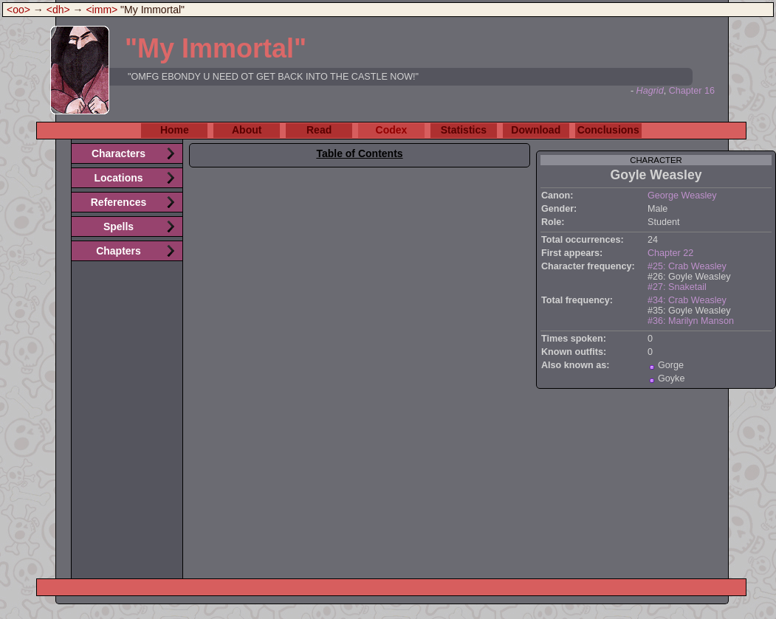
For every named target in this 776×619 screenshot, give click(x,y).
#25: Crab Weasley (687, 266)
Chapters (118, 251)
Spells (118, 226)
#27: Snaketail (677, 287)
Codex (392, 130)
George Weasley (682, 195)
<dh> (58, 9)
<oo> (18, 9)
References (119, 202)
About (246, 130)
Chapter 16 (692, 91)
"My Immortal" (215, 48)
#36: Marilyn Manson (691, 321)
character (656, 160)
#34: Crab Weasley (687, 300)
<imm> (101, 9)
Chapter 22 (670, 253)
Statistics (464, 130)
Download (535, 130)
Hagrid (650, 91)
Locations (118, 178)
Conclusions (608, 130)
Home (174, 130)
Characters (118, 153)
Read (319, 130)
